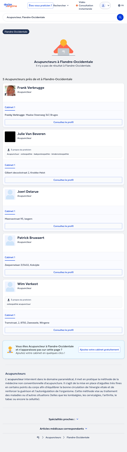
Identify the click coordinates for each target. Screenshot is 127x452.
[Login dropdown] (105, 5)
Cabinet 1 (10, 107)
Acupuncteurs (53, 437)
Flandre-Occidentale (16, 31)
